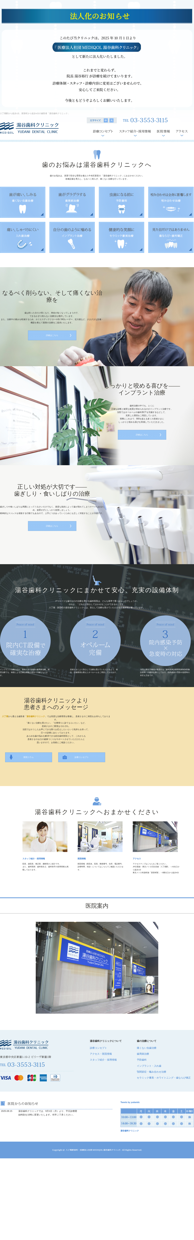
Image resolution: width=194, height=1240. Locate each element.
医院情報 (82, 858)
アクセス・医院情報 (101, 1053)
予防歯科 (142, 1059)
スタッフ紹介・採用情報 (33, 858)
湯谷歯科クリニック (129, 1131)
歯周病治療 (143, 1053)
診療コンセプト (82, 757)
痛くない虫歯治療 (146, 1047)
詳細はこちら (52, 335)
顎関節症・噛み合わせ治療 (151, 1071)
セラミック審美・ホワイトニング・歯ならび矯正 (164, 1077)
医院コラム (28, 757)
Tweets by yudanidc (130, 1102)
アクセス (137, 858)
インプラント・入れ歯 (149, 1065)
